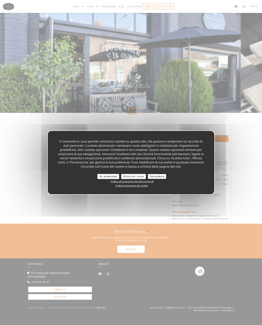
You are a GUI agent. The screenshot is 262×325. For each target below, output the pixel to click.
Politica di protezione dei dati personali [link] (132, 181)
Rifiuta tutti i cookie (133, 176)
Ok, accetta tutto (108, 176)
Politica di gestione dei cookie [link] (132, 185)
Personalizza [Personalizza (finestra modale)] (157, 176)
